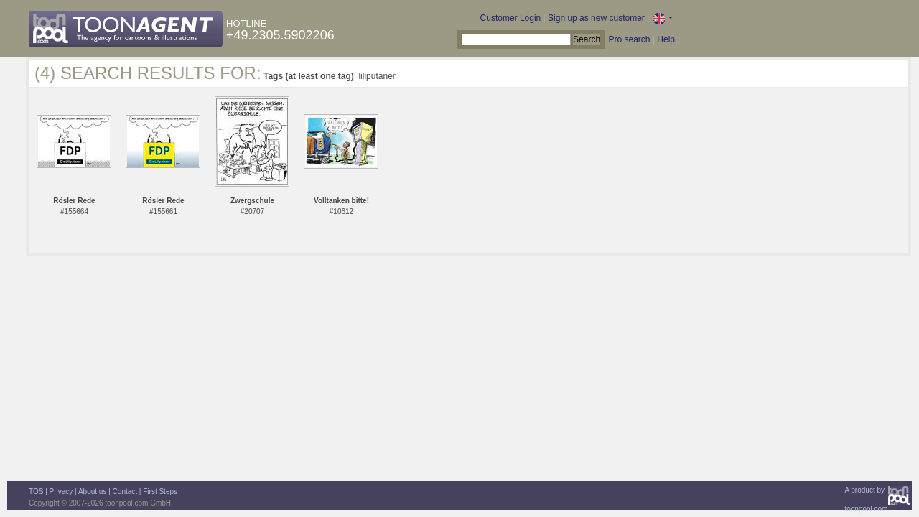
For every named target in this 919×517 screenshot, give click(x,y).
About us (92, 491)
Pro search (629, 39)
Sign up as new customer (596, 18)
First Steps (160, 491)
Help (666, 39)
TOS (36, 491)
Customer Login (510, 18)
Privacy (61, 491)
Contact (125, 491)
